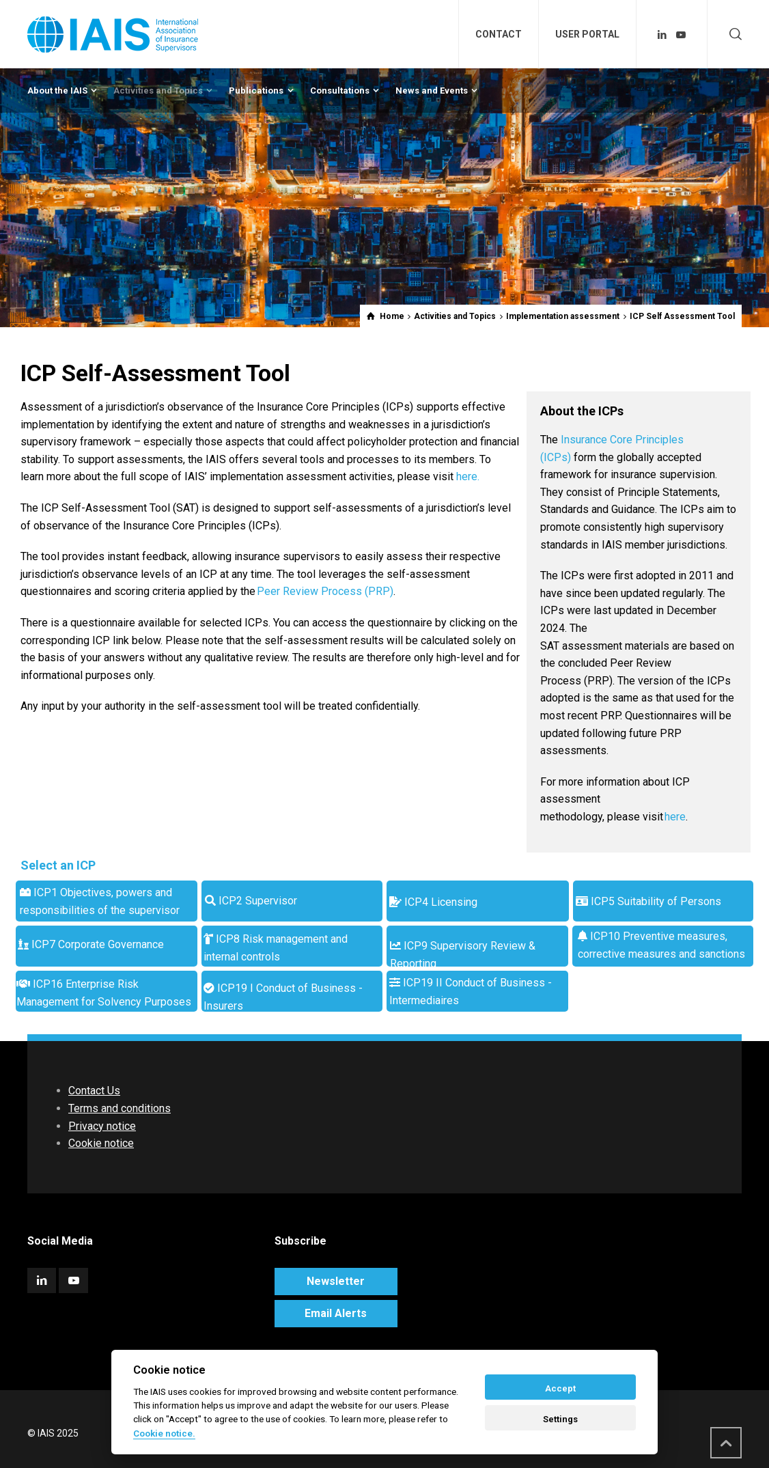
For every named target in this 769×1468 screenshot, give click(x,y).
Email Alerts (336, 1313)
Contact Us (94, 1090)
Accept (560, 1388)
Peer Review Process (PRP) (325, 591)
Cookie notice (101, 1143)
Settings (560, 1419)
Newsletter (336, 1281)
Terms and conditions (119, 1108)
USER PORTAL (587, 34)
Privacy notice (102, 1126)
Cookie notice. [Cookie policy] (164, 1433)
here (675, 816)
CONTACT (498, 34)
